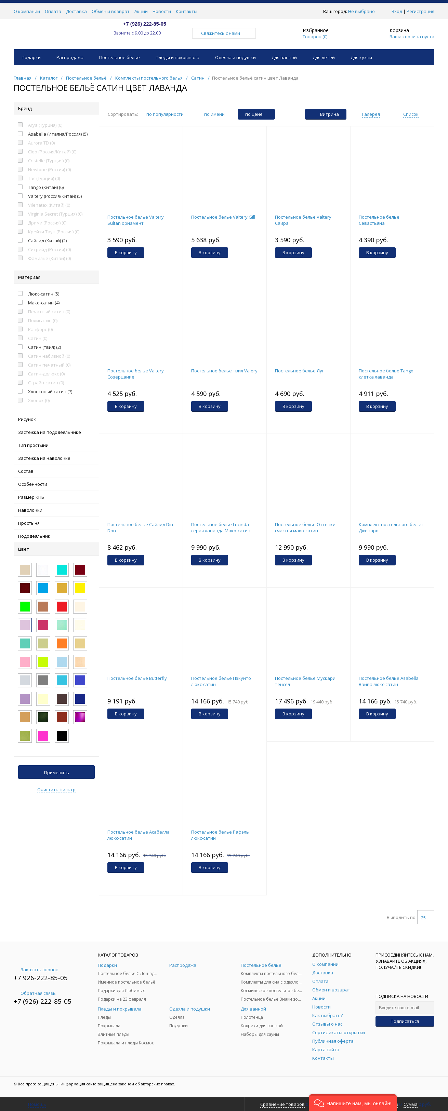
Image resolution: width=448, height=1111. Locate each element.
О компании (27, 11)
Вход (397, 11)
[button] (353, 1102)
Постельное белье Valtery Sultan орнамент (135, 220)
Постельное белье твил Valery (224, 371)
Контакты (186, 11)
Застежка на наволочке (56, 458)
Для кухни (361, 57)
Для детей (324, 57)
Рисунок (56, 419)
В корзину (126, 252)
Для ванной (284, 57)
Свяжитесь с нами (224, 33)
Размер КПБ (56, 497)
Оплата (53, 11)
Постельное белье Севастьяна (379, 220)
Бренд (56, 108)
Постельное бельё (119, 57)
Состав (56, 471)
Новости (162, 11)
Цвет (56, 549)
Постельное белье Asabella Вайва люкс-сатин (389, 681)
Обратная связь (35, 993)
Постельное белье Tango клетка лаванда (386, 374)
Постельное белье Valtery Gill (223, 217)
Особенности (56, 484)
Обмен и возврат (111, 11)
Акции (141, 11)
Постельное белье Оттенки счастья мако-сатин (305, 527)
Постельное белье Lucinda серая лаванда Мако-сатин (220, 527)
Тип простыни (56, 445)
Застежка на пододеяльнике (56, 432)
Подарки (31, 57)
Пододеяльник (56, 536)
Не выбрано (363, 11)
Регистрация (420, 11)
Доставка (76, 11)
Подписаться (405, 1021)
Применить (56, 772)
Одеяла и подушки (235, 57)
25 (426, 918)
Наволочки (56, 510)
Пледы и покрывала (177, 57)
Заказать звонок (36, 969)
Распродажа (69, 57)
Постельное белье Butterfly (137, 678)
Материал (56, 277)
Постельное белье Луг (299, 371)
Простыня (56, 523)
